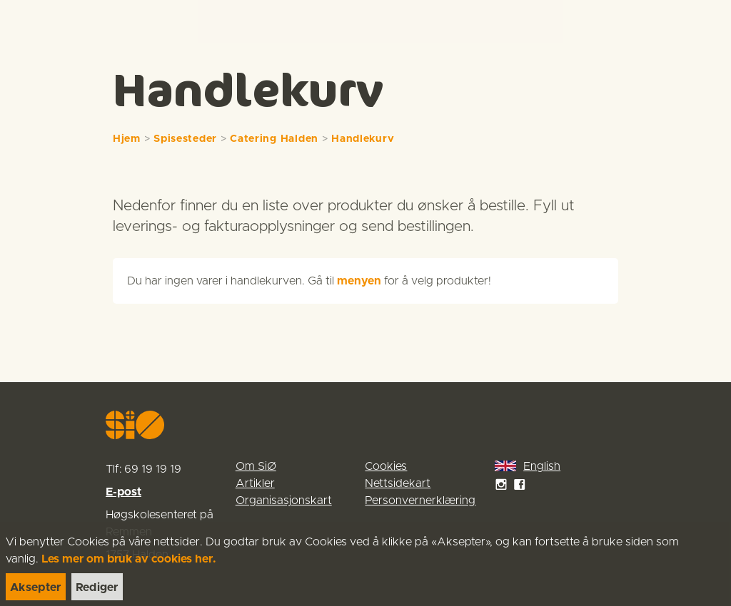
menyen (359, 281)
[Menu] (705, 21)
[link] (37, 21)
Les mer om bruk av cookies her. (128, 559)
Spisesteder (185, 139)
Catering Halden (274, 139)
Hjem (127, 139)
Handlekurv (362, 139)
